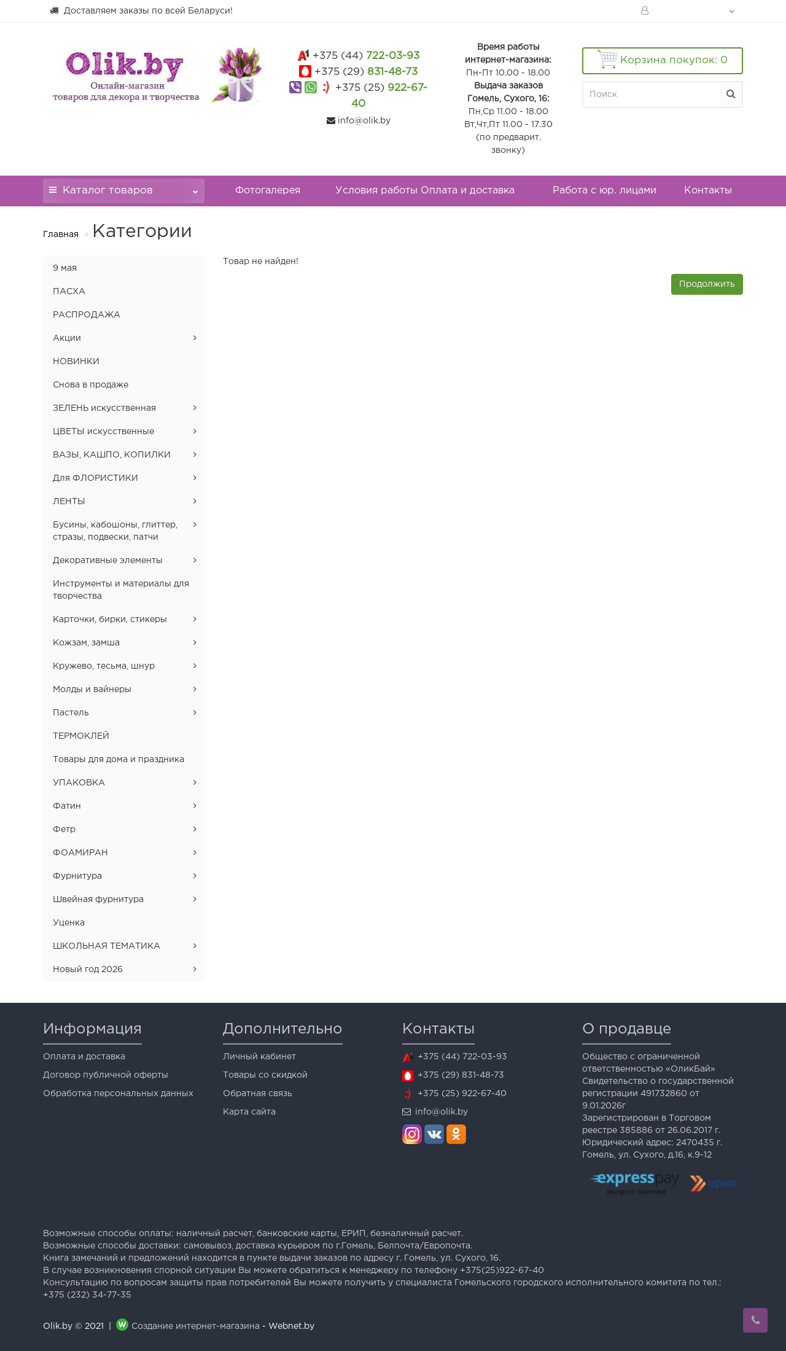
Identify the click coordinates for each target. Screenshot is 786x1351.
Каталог (123, 187)
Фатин (67, 806)
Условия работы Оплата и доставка (425, 190)
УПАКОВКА (79, 783)
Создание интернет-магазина (195, 1326)
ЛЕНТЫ (69, 501)
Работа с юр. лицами (604, 190)
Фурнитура (77, 876)
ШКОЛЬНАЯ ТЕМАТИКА (106, 946)
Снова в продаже (90, 385)
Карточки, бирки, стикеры (110, 619)
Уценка (69, 923)
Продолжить (707, 284)
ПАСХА (69, 291)
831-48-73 (366, 72)
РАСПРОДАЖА (86, 315)
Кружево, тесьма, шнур (104, 666)
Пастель (71, 713)
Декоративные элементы (108, 560)
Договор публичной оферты (105, 1075)
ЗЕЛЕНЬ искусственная (104, 408)
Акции (67, 338)
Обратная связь (257, 1093)
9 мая (65, 268)
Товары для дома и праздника (118, 759)
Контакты (708, 190)
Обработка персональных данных (118, 1093)
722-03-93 (366, 56)
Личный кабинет (259, 1057)
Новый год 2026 (88, 969)
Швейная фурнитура (98, 899)
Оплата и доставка (84, 1057)
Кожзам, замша (86, 643)
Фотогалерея (267, 190)
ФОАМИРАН (80, 853)
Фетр (64, 829)
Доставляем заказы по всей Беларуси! (141, 10)
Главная (61, 234)
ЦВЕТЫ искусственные (103, 431)
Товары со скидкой (265, 1075)
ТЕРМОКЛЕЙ (81, 736)
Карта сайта (249, 1112)
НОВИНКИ (76, 361)
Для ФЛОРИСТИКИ (95, 478)
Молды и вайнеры (92, 689)
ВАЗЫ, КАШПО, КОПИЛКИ (112, 455)
